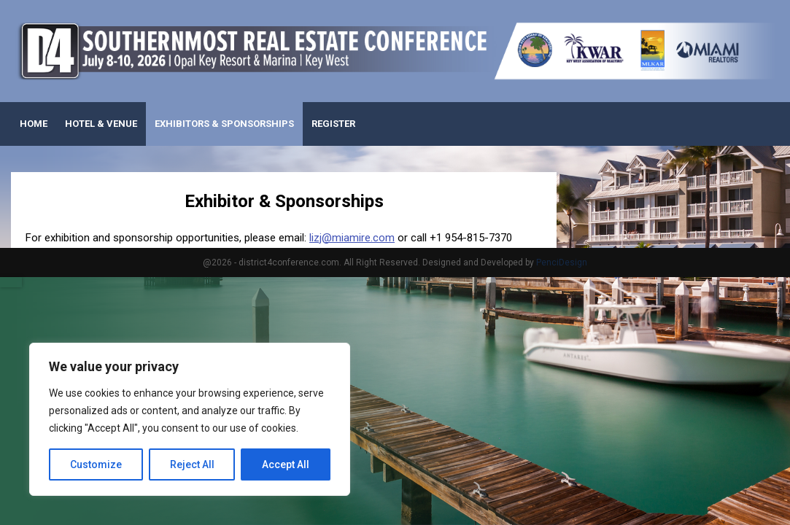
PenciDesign (561, 262)
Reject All (192, 464)
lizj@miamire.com (352, 237)
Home (33, 123)
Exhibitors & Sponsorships (224, 123)
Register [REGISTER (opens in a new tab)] (333, 123)
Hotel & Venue (101, 123)
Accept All (285, 464)
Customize (96, 464)
